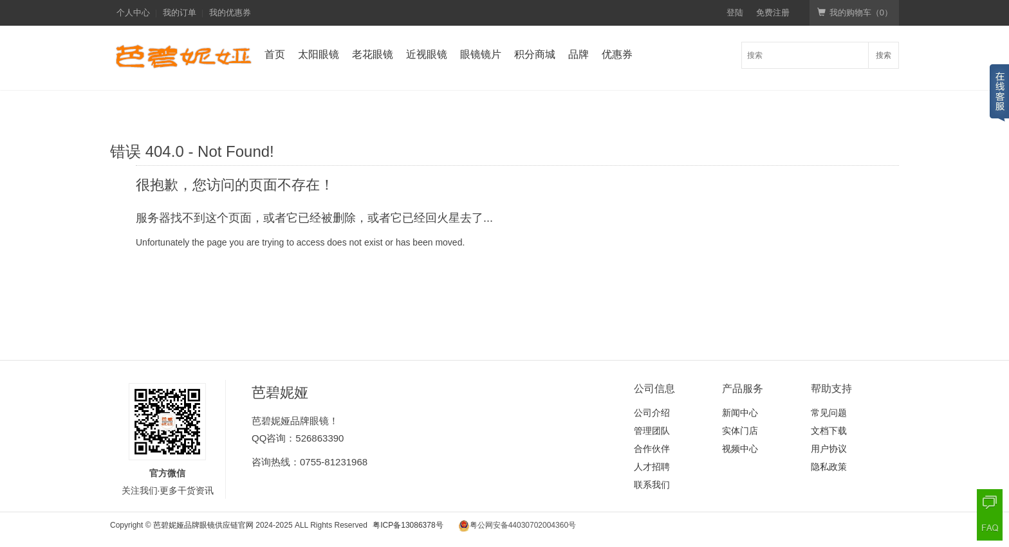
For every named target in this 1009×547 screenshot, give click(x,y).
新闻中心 (740, 413)
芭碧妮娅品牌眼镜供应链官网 (203, 525)
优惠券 (617, 54)
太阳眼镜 (318, 54)
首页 (274, 54)
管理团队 (652, 431)
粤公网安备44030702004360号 (523, 525)
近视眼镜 (426, 54)
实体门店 (740, 431)
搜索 (883, 55)
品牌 (578, 54)
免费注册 (773, 12)
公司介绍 (652, 413)
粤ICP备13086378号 (408, 525)
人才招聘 (652, 467)
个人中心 (133, 12)
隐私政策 (829, 467)
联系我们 (652, 485)
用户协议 (829, 449)
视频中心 (740, 449)
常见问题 (829, 413)
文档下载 (829, 431)
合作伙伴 (652, 449)
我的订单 (179, 12)
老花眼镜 (372, 54)
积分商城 (534, 54)
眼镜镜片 (480, 54)
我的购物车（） (855, 12)
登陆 (735, 12)
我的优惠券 (230, 12)
